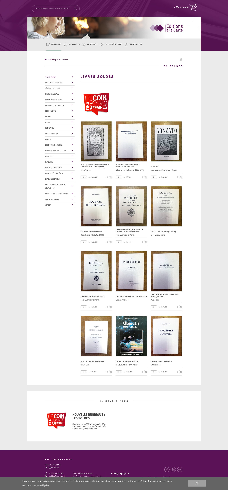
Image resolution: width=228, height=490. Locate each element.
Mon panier (182, 8)
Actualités (92, 44)
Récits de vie (50, 111)
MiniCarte (49, 128)
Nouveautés (74, 44)
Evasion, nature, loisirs (55, 151)
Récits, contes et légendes (56, 194)
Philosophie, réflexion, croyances (55, 186)
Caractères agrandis (54, 100)
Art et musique (51, 134)
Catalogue (56, 44)
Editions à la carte (113, 44)
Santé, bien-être (52, 200)
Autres (48, 205)
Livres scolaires (52, 179)
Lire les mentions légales (37, 485)
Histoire (48, 156)
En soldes (64, 60)
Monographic (136, 44)
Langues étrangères (54, 173)
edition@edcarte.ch (57, 476)
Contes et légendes (53, 83)
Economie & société (53, 145)
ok (197, 483)
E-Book (48, 139)
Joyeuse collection (53, 168)
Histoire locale (52, 94)
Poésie (48, 117)
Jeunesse (49, 162)
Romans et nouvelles (54, 105)
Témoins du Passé (52, 88)
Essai (47, 122)
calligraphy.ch (120, 473)
